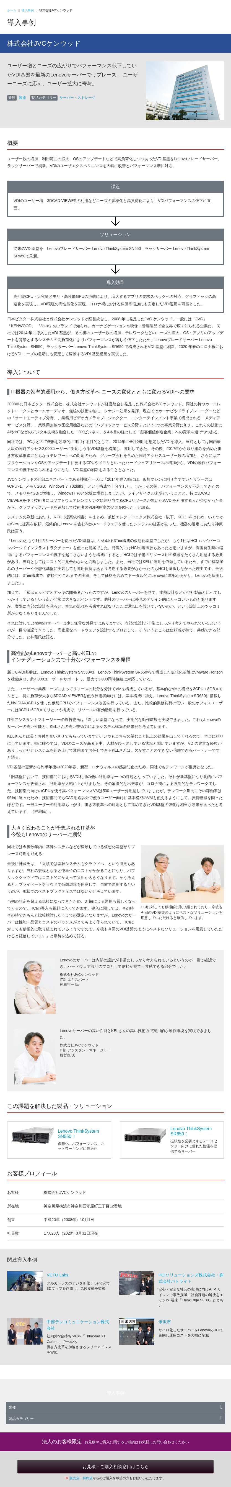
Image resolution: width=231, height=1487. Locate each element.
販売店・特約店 (81, 1478)
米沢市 (165, 1321)
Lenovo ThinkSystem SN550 (78, 1134)
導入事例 (28, 10)
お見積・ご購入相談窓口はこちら (115, 1466)
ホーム (11, 10)
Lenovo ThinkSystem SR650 (191, 1131)
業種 (115, 1407)
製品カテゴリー (115, 1419)
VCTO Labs (57, 1275)
